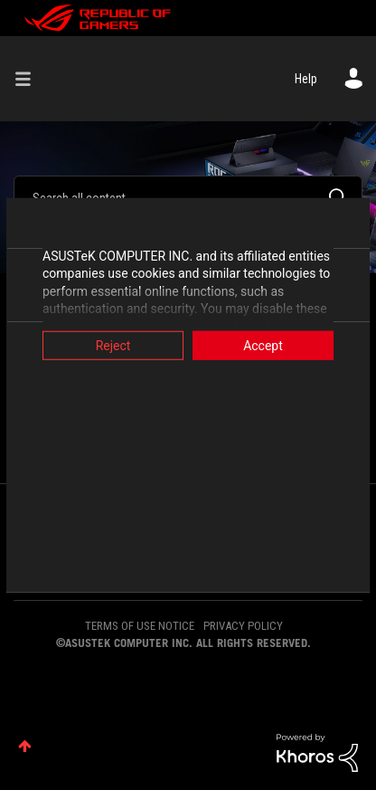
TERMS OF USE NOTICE (139, 626)
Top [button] (25, 746)
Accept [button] (267, 345)
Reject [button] (109, 345)
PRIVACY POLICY (243, 626)
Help (306, 78)
